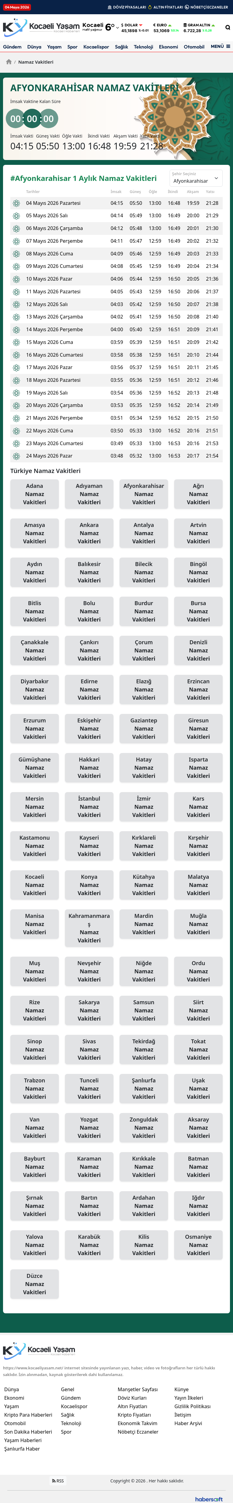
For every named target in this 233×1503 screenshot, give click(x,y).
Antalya (144, 533)
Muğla (198, 924)
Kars (198, 807)
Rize (34, 1010)
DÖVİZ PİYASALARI (129, 7)
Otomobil (194, 47)
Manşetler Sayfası (138, 1389)
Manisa (34, 924)
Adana (34, 494)
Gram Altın (197, 25)
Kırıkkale (144, 1167)
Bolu (89, 611)
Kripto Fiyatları (134, 1414)
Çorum (144, 650)
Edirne (89, 690)
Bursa (198, 611)
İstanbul (89, 807)
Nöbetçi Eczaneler (138, 1431)
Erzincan (198, 690)
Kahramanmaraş (89, 928)
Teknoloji (143, 47)
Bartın (89, 1206)
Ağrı (198, 494)
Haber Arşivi (188, 1423)
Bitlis (34, 611)
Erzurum (34, 729)
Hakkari (89, 768)
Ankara (89, 533)
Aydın (34, 572)
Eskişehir (89, 729)
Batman (198, 1167)
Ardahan (144, 1206)
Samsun (144, 1010)
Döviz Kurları (132, 1398)
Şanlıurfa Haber (22, 1448)
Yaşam (54, 47)
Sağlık (121, 47)
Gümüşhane (34, 768)
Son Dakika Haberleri (28, 1431)
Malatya (198, 885)
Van (34, 1128)
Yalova (34, 1245)
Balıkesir (89, 572)
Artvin (198, 533)
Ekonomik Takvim (137, 1423)
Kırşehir (198, 846)
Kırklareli (144, 846)
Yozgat (89, 1128)
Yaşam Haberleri (23, 1440)
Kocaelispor (96, 47)
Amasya (34, 533)
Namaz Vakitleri (33, 62)
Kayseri (89, 846)
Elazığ (144, 690)
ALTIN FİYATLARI (168, 7)
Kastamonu (34, 846)
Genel (67, 1389)
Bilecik (144, 572)
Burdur (144, 611)
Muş (34, 971)
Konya (89, 885)
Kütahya (144, 885)
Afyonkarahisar (144, 494)
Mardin (144, 924)
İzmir (144, 807)
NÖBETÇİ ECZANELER (209, 7)
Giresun (198, 729)
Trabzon (34, 1089)
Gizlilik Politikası (192, 1406)
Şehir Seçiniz (184, 173)
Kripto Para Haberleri (28, 1414)
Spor (72, 47)
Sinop (34, 1050)
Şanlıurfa (144, 1089)
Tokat (198, 1050)
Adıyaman (89, 494)
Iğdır (198, 1206)
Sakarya (89, 1010)
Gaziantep (144, 729)
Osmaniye (198, 1245)
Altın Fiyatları (132, 1406)
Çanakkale (34, 650)
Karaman (89, 1167)
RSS (58, 1481)
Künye (181, 1389)
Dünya (34, 47)
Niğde (144, 971)
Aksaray (198, 1128)
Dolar (129, 25)
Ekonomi (168, 47)
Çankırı (89, 650)
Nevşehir (89, 971)
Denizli (198, 650)
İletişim (182, 1414)
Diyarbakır (34, 690)
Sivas (89, 1050)
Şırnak (34, 1206)
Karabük (89, 1245)
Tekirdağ (144, 1050)
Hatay (144, 768)
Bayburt (34, 1167)
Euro (160, 25)
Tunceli (89, 1089)
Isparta (198, 768)
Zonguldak (144, 1128)
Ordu (198, 971)
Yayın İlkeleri (188, 1398)
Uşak (198, 1089)
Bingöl (198, 572)
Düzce (34, 1284)
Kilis (144, 1245)
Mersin (34, 807)
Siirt (198, 1010)
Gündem (12, 47)
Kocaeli (34, 885)
